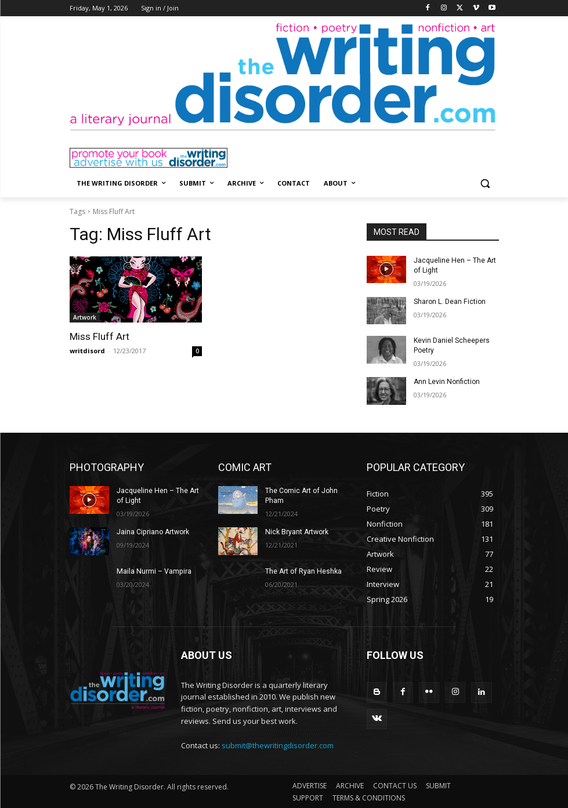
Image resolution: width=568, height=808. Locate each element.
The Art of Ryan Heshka (303, 571)
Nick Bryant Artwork (296, 531)
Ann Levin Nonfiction (446, 382)
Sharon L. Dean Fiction (449, 301)
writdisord (87, 350)
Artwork (84, 317)
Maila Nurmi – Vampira (153, 571)
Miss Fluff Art (99, 336)
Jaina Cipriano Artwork (153, 531)
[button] (485, 183)
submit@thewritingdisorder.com (278, 745)
